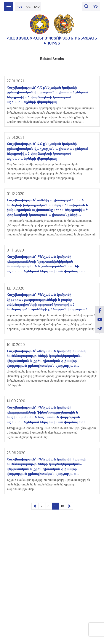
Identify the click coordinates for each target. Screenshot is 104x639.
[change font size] (95, 6)
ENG (37, 6)
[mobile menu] (8, 6)
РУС (28, 6)
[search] (86, 6)
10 (62, 506)
